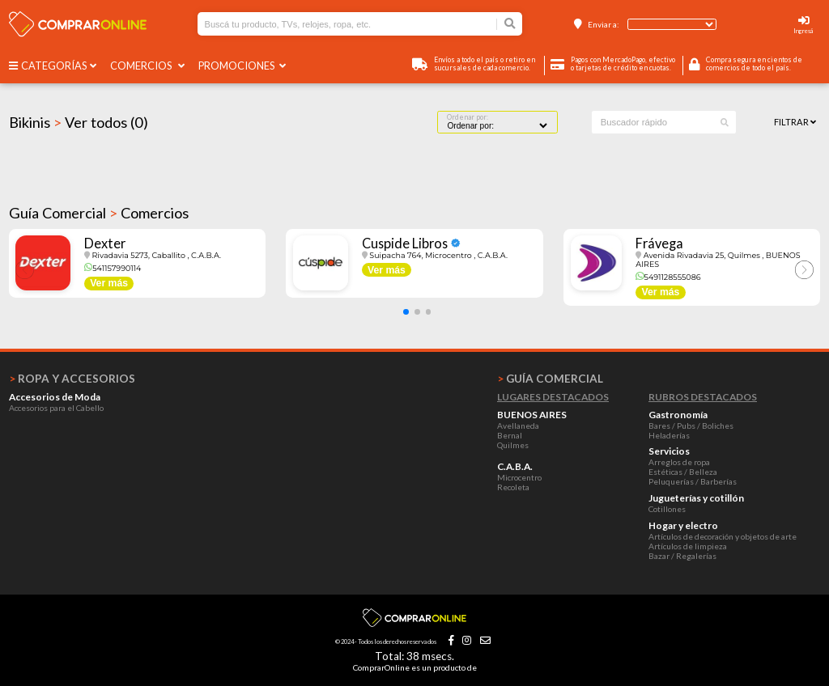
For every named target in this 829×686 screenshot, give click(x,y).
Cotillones (667, 509)
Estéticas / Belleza (682, 471)
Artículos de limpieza (687, 546)
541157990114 (112, 268)
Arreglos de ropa (679, 462)
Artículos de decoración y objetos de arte (722, 536)
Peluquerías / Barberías (692, 481)
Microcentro (519, 477)
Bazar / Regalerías (682, 556)
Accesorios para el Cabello (56, 408)
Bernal (509, 435)
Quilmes (513, 445)
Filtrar (795, 121)
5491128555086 (668, 277)
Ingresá (803, 31)
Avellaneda (518, 425)
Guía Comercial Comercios (99, 213)
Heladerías (669, 435)
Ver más (109, 283)
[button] (406, 312)
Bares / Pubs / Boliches (690, 425)
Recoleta (513, 487)
